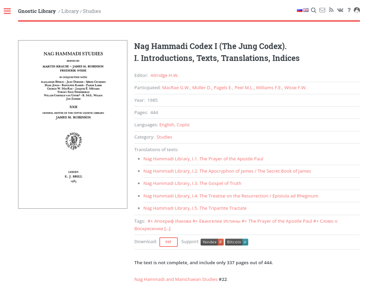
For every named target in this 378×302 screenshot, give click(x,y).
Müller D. (201, 87)
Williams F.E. (269, 87)
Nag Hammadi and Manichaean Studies (176, 279)
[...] (167, 229)
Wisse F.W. (295, 87)
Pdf (169, 242)
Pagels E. (223, 87)
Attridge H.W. (164, 75)
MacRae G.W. (176, 87)
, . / (227, 171)
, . (203, 159)
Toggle (11, 11)
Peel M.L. (244, 87)
